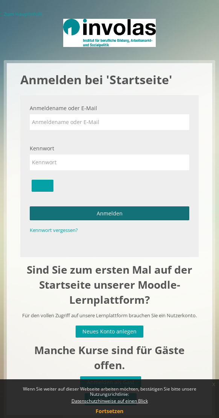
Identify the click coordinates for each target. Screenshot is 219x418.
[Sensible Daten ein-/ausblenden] (42, 186)
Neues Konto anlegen (109, 331)
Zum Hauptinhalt (23, 14)
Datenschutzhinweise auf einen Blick (109, 401)
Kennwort (42, 148)
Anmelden (110, 213)
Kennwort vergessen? (54, 230)
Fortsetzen (109, 411)
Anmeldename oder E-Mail (63, 108)
